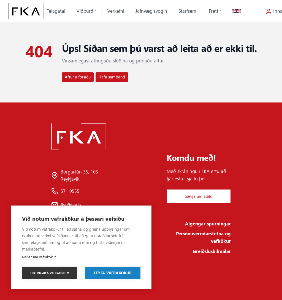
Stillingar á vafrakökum (49, 273)
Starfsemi (187, 11)
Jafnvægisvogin (151, 11)
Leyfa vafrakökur (113, 272)
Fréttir (215, 11)
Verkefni (115, 11)
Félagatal (56, 11)
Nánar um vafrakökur (39, 256)
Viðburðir (86, 11)
